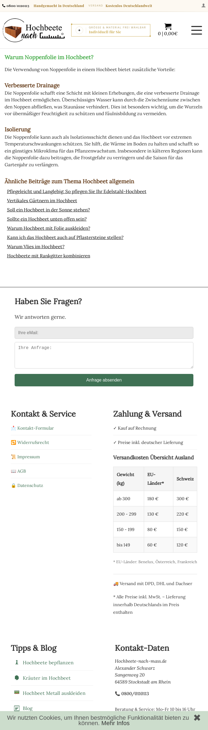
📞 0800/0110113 (132, 698)
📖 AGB (18, 475)
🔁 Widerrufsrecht (30, 446)
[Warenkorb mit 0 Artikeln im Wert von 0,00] (168, 30)
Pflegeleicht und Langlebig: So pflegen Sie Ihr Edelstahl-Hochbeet (77, 191)
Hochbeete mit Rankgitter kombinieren (48, 256)
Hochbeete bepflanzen (44, 667)
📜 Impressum (25, 461)
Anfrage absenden (104, 384)
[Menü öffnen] (196, 30)
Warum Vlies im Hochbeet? (35, 247)
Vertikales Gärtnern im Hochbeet (42, 201)
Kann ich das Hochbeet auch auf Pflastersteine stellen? (65, 237)
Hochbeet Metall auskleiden (50, 697)
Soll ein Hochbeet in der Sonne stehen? (48, 210)
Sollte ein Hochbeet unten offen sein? (47, 219)
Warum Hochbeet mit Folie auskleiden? (48, 228)
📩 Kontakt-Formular (32, 432)
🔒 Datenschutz (27, 489)
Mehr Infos (115, 723)
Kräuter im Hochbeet (42, 682)
